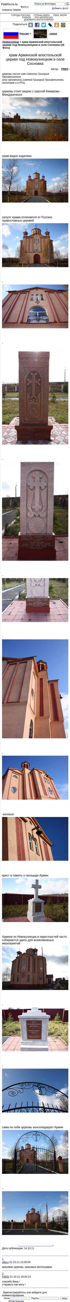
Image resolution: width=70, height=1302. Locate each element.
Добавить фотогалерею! (39, 19)
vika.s (5, 1262)
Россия (16, 33)
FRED (5, 1276)
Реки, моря (59, 15)
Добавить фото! (60, 8)
